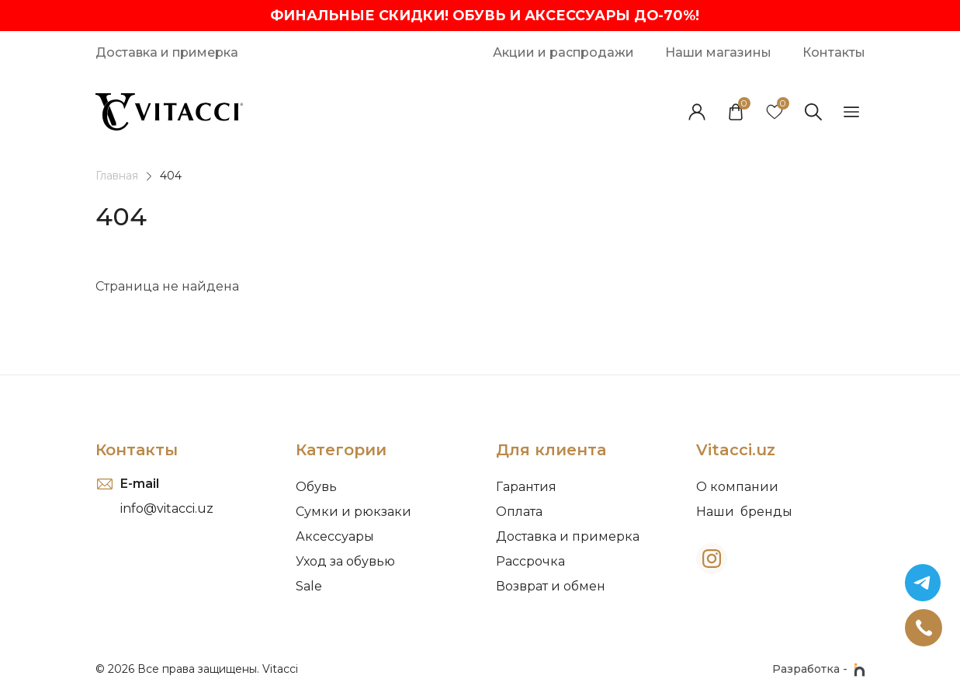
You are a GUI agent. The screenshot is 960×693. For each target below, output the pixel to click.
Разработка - (818, 669)
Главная (116, 176)
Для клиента (551, 450)
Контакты (136, 450)
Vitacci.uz (735, 450)
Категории (341, 450)
